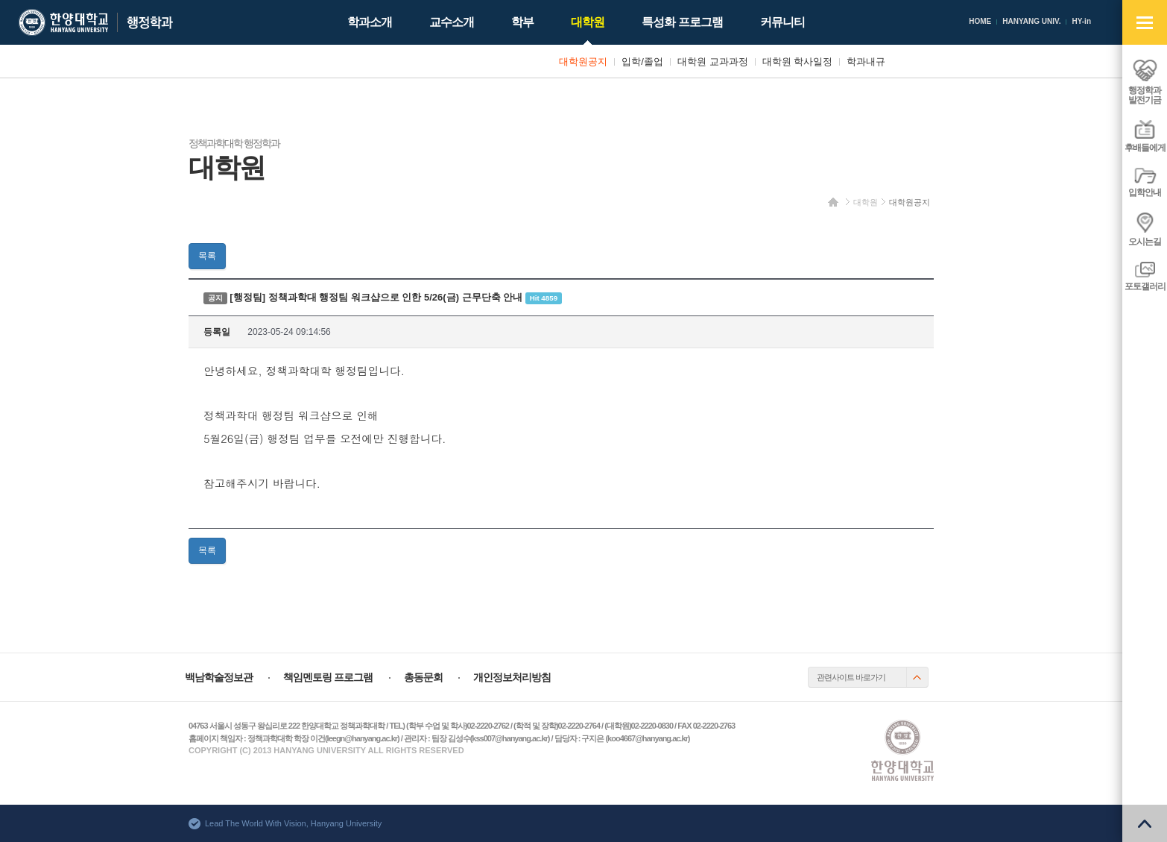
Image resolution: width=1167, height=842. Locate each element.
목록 (207, 256)
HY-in (1081, 21)
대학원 (865, 202)
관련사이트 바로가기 (851, 677)
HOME (980, 21)
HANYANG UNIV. (1031, 21)
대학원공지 (909, 202)
